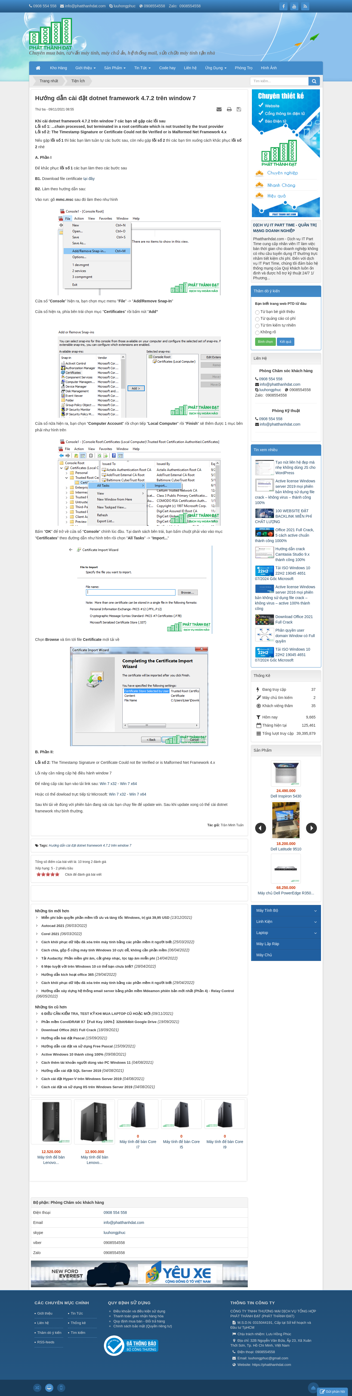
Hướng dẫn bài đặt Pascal (63, 1038)
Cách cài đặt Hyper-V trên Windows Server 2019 (81, 1079)
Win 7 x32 (108, 783)
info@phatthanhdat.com (85, 6)
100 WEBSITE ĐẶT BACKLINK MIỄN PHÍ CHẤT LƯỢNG (283, 516)
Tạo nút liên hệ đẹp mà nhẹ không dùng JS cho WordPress (296, 467)
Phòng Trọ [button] (244, 68)
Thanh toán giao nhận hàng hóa (138, 1316)
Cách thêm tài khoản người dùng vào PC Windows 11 (86, 1063)
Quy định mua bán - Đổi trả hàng (139, 1321)
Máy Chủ (264, 955)
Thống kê (78, 1323)
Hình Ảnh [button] (269, 68)
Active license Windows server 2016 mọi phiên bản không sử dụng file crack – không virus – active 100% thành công (285, 598)
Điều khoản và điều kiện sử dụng (139, 1311)
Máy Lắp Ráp (268, 944)
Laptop (262, 932)
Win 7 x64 (128, 783)
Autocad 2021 (52, 926)
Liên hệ (43, 1323)
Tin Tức (77, 1313)
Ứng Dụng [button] (216, 69)
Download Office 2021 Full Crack (68, 1030)
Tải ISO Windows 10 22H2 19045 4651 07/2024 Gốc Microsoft (282, 573)
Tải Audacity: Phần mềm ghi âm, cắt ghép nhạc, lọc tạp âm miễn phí (98, 958)
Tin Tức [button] (142, 69)
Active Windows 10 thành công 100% (72, 1054)
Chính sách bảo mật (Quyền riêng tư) (142, 1326)
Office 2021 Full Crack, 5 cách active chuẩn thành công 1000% (284, 535)
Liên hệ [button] (190, 68)
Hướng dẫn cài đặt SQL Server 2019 (71, 1071)
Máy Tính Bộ (267, 910)
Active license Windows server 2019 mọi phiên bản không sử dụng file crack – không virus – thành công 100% (285, 492)
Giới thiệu (44, 1313)
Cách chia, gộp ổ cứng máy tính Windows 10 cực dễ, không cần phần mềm (104, 950)
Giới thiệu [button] (85, 69)
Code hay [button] (167, 68)
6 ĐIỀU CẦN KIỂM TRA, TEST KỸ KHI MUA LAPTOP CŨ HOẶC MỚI (95, 1014)
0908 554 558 (45, 6)
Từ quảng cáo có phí (275, 318)
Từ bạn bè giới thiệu (275, 312)
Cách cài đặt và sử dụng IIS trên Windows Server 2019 (86, 1087)
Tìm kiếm (78, 1333)
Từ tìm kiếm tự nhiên (275, 325)
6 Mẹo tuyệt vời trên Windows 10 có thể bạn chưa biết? (87, 966)
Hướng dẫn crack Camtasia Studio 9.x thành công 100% (293, 554)
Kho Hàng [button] (58, 68)
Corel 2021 (50, 934)
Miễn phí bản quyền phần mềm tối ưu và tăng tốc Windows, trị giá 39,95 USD (105, 918)
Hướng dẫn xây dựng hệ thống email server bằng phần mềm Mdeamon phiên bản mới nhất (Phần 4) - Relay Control (137, 991)
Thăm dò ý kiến (49, 1333)
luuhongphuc (124, 6)
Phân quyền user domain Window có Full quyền (295, 635)
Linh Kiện (265, 921)
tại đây (88, 178)
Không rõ (265, 332)
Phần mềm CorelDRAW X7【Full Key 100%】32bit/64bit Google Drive (99, 1022)
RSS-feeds (45, 1342)
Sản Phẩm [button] (115, 69)
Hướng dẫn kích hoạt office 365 (67, 975)
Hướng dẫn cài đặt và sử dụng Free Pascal (77, 1046)
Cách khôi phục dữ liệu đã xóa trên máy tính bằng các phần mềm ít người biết (106, 942)
